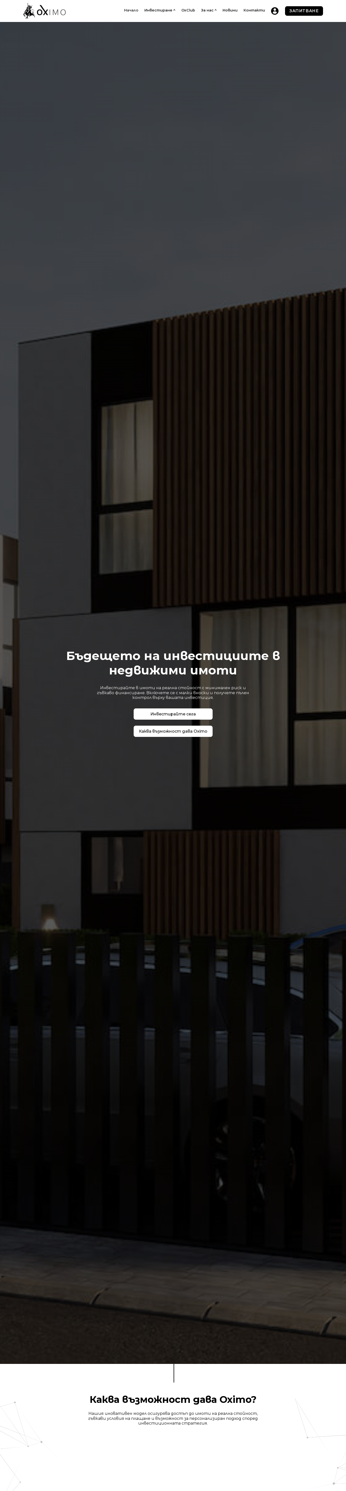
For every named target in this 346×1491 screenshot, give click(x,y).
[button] (159, 10)
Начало (131, 10)
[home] (44, 11)
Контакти (254, 10)
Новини (230, 10)
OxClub (188, 10)
